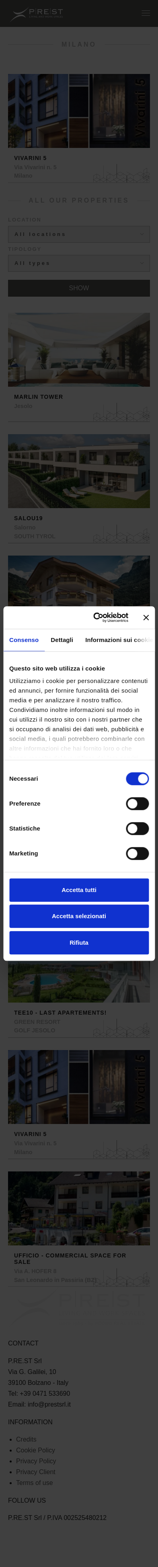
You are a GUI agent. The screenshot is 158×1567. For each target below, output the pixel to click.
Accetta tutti (79, 889)
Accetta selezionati (79, 916)
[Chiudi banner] (146, 617)
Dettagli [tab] (62, 639)
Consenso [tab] (24, 639)
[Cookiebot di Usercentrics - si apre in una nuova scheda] (96, 617)
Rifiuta (79, 942)
